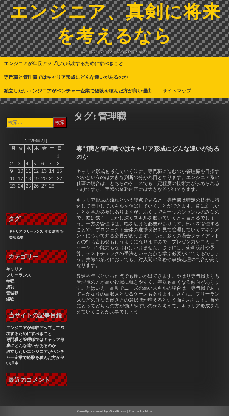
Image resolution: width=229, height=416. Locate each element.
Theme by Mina (140, 411)
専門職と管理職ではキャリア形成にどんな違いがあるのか (66, 77)
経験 (10, 298)
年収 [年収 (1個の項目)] (47, 231)
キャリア (14, 269)
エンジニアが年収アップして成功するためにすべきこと (63, 63)
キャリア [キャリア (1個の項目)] (15, 231)
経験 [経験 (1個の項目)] (20, 237)
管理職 (12, 293)
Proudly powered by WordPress (101, 411)
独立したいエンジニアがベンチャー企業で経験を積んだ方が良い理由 (78, 91)
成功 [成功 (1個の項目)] (55, 231)
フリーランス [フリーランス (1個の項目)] (33, 231)
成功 (10, 287)
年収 (10, 281)
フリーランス (18, 275)
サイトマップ (177, 91)
